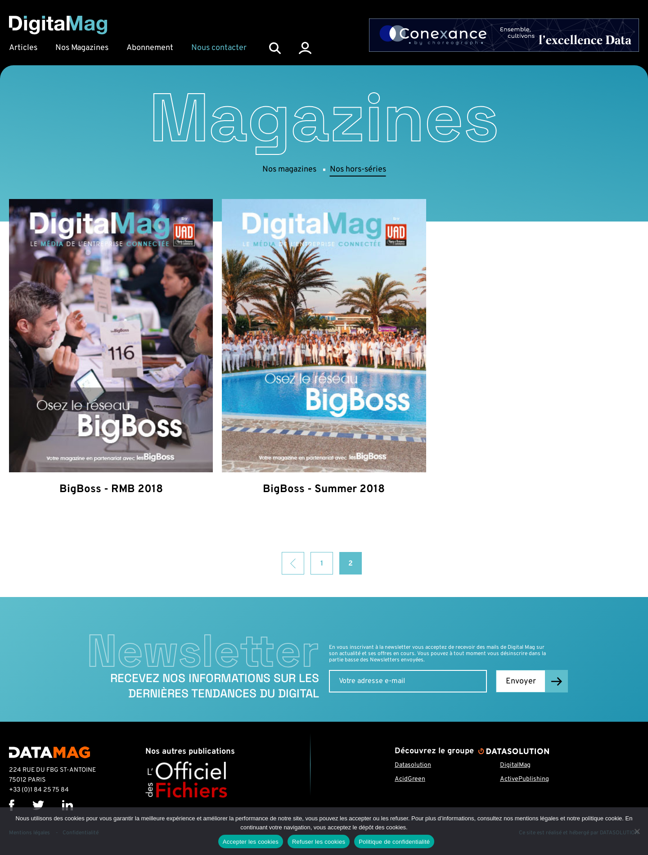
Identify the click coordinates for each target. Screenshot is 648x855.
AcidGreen (410, 779)
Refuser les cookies (318, 841)
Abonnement (149, 48)
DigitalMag (515, 765)
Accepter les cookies (251, 841)
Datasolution (413, 765)
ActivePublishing (524, 779)
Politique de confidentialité (394, 841)
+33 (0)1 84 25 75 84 (39, 790)
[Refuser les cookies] (636, 831)
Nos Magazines (81, 48)
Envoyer (521, 681)
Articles (23, 48)
